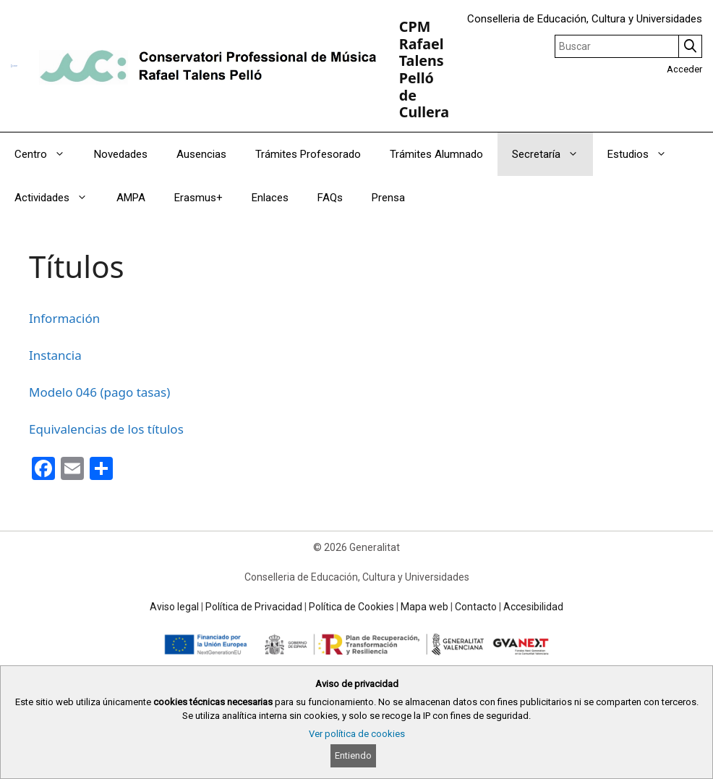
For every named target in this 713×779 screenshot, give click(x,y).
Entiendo (353, 755)
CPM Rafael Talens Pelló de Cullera (424, 69)
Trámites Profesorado (308, 154)
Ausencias (201, 154)
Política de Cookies (351, 606)
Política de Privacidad (253, 606)
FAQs (330, 197)
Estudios (644, 154)
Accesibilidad (533, 606)
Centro (47, 154)
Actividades (58, 197)
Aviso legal (174, 606)
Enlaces (270, 197)
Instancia (55, 355)
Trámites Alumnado (436, 154)
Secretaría (552, 154)
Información (64, 318)
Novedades (121, 154)
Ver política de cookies (357, 733)
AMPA (130, 197)
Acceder (684, 69)
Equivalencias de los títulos (106, 429)
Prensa (388, 197)
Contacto (476, 606)
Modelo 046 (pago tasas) (99, 392)
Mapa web (424, 606)
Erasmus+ (198, 197)
